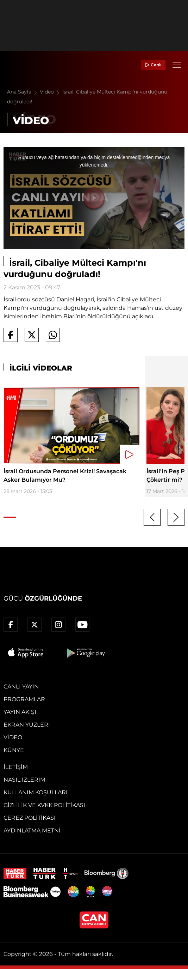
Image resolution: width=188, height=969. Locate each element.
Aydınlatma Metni (32, 830)
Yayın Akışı (20, 712)
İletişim (16, 767)
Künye (14, 750)
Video (51, 92)
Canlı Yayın (21, 686)
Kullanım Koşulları (36, 792)
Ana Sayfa (23, 92)
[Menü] (177, 65)
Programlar (24, 699)
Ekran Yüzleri (27, 724)
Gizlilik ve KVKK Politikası (44, 805)
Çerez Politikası (30, 817)
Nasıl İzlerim (24, 779)
